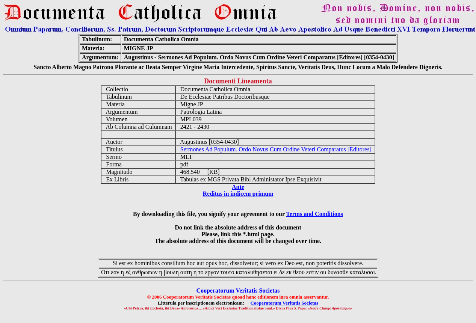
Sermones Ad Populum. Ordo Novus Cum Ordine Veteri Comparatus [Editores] (276, 149)
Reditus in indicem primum (237, 193)
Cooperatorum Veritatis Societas (284, 303)
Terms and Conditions (314, 214)
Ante (238, 187)
